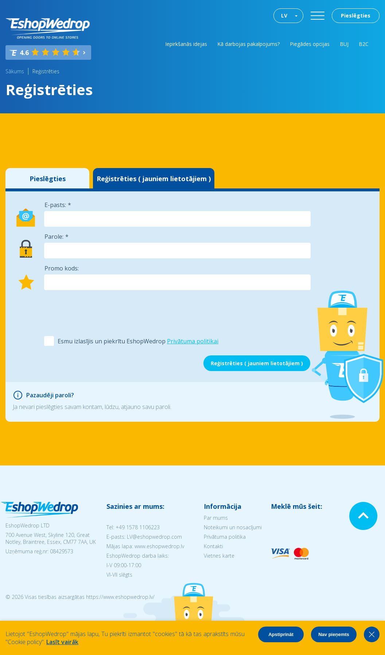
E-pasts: (55, 205)
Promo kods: (61, 268)
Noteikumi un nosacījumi (233, 527)
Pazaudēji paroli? (50, 395)
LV (284, 15)
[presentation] (99, 312)
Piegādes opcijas (310, 43)
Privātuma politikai (192, 341)
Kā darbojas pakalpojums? (248, 43)
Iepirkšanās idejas (186, 43)
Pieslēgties (355, 15)
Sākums (14, 71)
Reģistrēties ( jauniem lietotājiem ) (154, 178)
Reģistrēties (45, 71)
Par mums (216, 517)
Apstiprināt (280, 634)
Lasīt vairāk (62, 642)
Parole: (53, 237)
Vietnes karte (219, 555)
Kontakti (213, 546)
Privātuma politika (225, 536)
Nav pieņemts (333, 634)
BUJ (344, 43)
